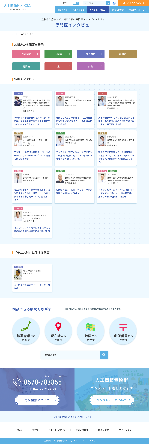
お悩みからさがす (133, 3)
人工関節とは (78, 9)
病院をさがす (118, 9)
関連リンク (103, 429)
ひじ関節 (90, 54)
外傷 (90, 66)
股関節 (58, 54)
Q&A (19, 429)
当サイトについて (56, 429)
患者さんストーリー (137, 9)
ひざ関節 (26, 54)
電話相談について (37, 400)
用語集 (35, 429)
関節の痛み (62, 9)
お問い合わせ (81, 429)
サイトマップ (125, 429)
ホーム (15, 34)
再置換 (26, 66)
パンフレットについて (111, 400)
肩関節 (122, 54)
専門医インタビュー (98, 9)
